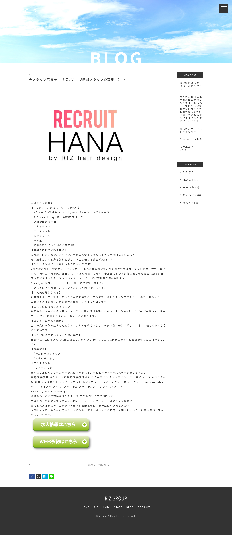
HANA (187, 179)
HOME (86, 507)
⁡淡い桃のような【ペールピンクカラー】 (191, 86)
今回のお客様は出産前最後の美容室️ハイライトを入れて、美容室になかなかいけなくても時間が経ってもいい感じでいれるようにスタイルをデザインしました (191, 109)
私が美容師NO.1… (187, 148)
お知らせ (188, 195)
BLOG (130, 507)
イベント (188, 187)
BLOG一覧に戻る (99, 464)
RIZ (185, 172)
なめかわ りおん (191, 139)
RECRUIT (144, 507)
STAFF (118, 507)
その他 (187, 202)
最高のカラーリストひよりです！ (191, 130)
